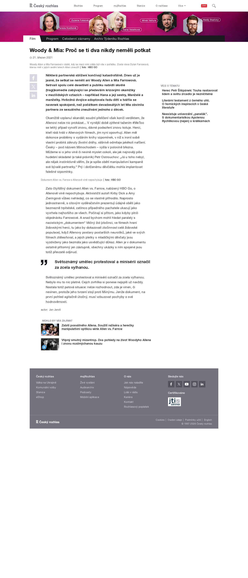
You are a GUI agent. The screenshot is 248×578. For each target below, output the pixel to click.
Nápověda (130, 529)
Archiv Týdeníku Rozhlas (111, 38)
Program (98, 6)
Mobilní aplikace (89, 538)
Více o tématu (170, 85)
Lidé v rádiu (131, 533)
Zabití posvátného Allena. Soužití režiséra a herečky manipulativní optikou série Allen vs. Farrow (98, 468)
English (208, 561)
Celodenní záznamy (76, 38)
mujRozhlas (120, 6)
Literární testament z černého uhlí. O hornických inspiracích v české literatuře (197, 113)
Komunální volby (46, 529)
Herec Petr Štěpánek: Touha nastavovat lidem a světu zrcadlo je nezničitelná (198, 96)
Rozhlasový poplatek (136, 548)
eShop (40, 538)
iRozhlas (78, 6)
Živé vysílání (87, 524)
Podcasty (85, 533)
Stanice (141, 6)
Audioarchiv (87, 529)
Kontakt (128, 543)
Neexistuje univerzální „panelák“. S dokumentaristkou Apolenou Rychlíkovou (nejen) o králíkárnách (195, 131)
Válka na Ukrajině (46, 524)
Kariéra (128, 538)
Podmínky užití (193, 561)
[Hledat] (214, 6)
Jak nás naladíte (133, 524)
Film (33, 38)
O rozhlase (162, 6)
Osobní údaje (175, 561)
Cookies (160, 561)
